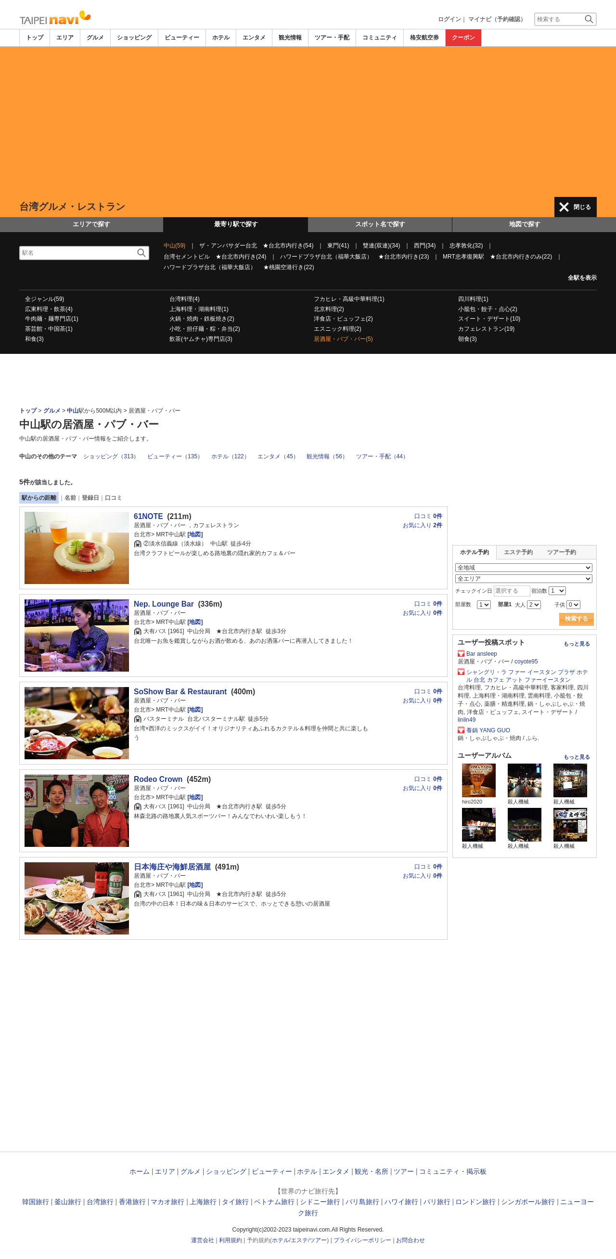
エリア (65, 37)
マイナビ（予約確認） (497, 19)
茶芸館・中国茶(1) (49, 328)
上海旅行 (203, 1202)
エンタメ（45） (277, 456)
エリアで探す (91, 224)
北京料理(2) (329, 309)
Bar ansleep (481, 653)
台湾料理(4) (184, 299)
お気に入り (422, 525)
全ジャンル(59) (44, 299)
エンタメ (254, 37)
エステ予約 (518, 552)
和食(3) (34, 339)
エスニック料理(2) (337, 328)
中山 (72, 410)
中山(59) (174, 245)
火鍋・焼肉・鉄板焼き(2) (201, 318)
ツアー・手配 (332, 37)
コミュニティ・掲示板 (453, 1171)
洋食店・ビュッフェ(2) (343, 318)
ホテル (221, 37)
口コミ (113, 497)
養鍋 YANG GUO (488, 730)
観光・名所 (371, 1171)
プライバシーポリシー (362, 1240)
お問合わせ (410, 1240)
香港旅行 (132, 1202)
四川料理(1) (473, 299)
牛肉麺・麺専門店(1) (51, 318)
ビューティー (182, 37)
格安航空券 (424, 37)
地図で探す (524, 224)
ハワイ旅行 (401, 1202)
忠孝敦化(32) (466, 245)
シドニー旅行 (320, 1202)
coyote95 (526, 661)
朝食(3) (467, 339)
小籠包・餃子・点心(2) (487, 309)
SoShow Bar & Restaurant (180, 692)
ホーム (139, 1171)
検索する (576, 618)
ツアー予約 (561, 552)
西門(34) (425, 245)
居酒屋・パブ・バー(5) (343, 339)
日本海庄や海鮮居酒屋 (172, 867)
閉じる (582, 207)
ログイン (449, 19)
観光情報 (290, 37)
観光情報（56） (327, 456)
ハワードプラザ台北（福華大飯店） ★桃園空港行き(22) (239, 267)
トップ (34, 37)
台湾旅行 (100, 1202)
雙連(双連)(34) (381, 245)
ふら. (532, 738)
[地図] (194, 534)
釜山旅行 (67, 1202)
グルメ (95, 37)
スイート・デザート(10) (489, 318)
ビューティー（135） (175, 456)
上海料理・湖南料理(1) (199, 309)
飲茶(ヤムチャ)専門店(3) (200, 339)
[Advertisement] (308, 121)
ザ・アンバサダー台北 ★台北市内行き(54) (256, 245)
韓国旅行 (35, 1202)
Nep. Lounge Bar (164, 604)
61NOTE (148, 516)
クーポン (463, 37)
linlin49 (466, 719)
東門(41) (338, 245)
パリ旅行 (437, 1202)
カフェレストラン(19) (486, 328)
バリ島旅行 (362, 1202)
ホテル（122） (230, 456)
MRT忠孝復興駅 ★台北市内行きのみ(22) (497, 256)
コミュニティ (379, 37)
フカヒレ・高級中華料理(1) (349, 299)
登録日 (90, 497)
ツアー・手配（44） (382, 456)
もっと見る (577, 644)
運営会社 (202, 1240)
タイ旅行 (235, 1202)
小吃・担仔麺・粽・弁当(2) (204, 328)
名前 (70, 497)
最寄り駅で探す (236, 224)
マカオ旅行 (167, 1202)
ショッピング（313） (111, 456)
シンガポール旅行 (528, 1202)
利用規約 (230, 1240)
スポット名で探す (380, 224)
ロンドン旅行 (475, 1202)
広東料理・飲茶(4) (49, 309)
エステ (299, 1240)
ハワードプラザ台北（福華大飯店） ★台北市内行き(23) (354, 256)
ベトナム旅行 (274, 1202)
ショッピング (134, 37)
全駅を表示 (582, 277)
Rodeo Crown (158, 779)
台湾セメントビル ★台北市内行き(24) (215, 256)
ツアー (404, 1171)
